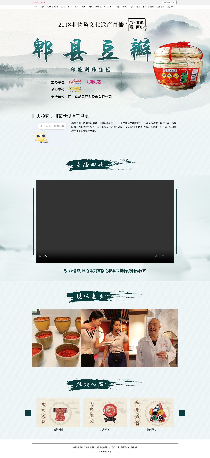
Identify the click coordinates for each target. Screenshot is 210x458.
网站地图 (134, 447)
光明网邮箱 (125, 447)
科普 (152, 7)
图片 (145, 7)
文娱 (131, 7)
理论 (56, 7)
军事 (104, 7)
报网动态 (99, 447)
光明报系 (160, 7)
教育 (76, 7)
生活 (90, 7)
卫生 (111, 7)
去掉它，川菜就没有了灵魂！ (64, 116)
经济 (83, 7)
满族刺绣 (58, 429)
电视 (138, 7)
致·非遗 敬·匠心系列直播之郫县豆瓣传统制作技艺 (105, 271)
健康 (117, 7)
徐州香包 (151, 429)
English (42, 2)
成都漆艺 (105, 429)
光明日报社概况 (78, 447)
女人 (124, 7)
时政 (35, 7)
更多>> (170, 7)
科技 (69, 7)
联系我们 (107, 447)
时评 (49, 7)
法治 (97, 7)
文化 (63, 7)
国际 (42, 7)
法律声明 (115, 447)
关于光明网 (90, 447)
